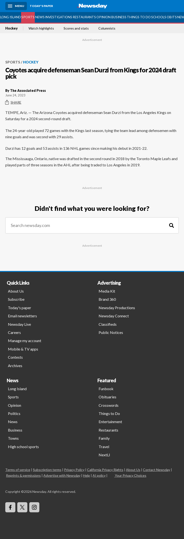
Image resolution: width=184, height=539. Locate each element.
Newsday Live (19, 324)
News (40, 17)
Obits (172, 17)
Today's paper (19, 307)
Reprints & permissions (23, 475)
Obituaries (107, 397)
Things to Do (139, 17)
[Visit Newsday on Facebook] (10, 507)
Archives (15, 365)
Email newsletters (22, 315)
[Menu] (16, 6)
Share (13, 102)
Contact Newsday (156, 470)
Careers (14, 332)
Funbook (106, 388)
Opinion (103, 17)
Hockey (11, 28)
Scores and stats (76, 28)
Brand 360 (107, 299)
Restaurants (84, 17)
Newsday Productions (117, 307)
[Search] (171, 225)
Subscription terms (47, 470)
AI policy (99, 475)
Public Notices (111, 332)
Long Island (10, 17)
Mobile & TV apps (23, 349)
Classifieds (108, 324)
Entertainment (110, 421)
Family (104, 438)
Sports (28, 17)
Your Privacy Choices (130, 475)
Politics (14, 413)
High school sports (23, 446)
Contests (15, 357)
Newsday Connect (114, 315)
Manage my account (24, 340)
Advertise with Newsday (61, 475)
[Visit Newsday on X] (22, 507)
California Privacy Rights (105, 470)
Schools (158, 17)
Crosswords (109, 405)
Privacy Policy (74, 470)
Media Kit (107, 291)
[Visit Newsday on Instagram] (34, 507)
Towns (13, 438)
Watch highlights (41, 28)
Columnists (106, 28)
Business (118, 17)
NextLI (104, 454)
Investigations (58, 17)
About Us (16, 291)
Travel (104, 446)
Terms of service (17, 470)
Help (86, 475)
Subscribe (16, 299)
